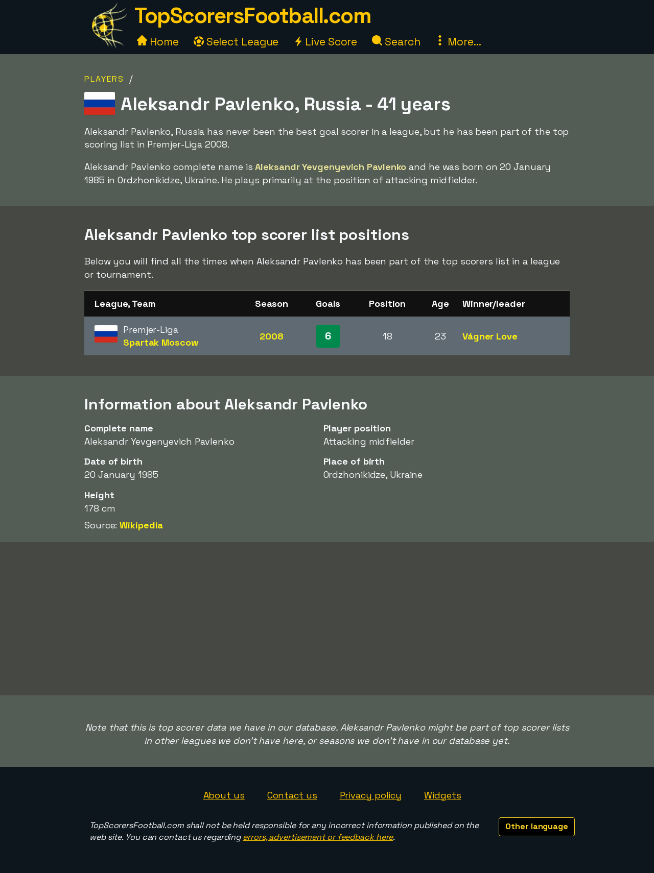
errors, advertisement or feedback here (318, 837)
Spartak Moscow (160, 342)
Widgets (442, 795)
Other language (536, 826)
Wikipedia (141, 525)
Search (396, 41)
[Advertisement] (327, 618)
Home (158, 41)
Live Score (325, 41)
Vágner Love (490, 336)
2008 (272, 336)
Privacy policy (371, 795)
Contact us (292, 795)
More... (458, 41)
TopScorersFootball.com (252, 15)
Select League (236, 41)
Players (104, 79)
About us (224, 795)
